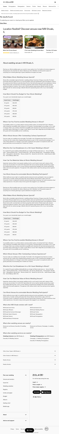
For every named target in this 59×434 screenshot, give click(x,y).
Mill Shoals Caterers (8, 316)
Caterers (28, 6)
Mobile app (6, 406)
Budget (5, 396)
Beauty (39, 6)
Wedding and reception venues (16, 10)
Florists (34, 6)
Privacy (12, 429)
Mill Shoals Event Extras (8, 307)
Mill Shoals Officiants (8, 309)
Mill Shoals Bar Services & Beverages (12, 312)
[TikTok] (41, 397)
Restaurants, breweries (46, 10)
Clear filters (3, 23)
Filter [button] (29, 430)
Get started (36, 392)
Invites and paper (7, 393)
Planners (45, 6)
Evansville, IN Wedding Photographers (39, 340)
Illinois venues (27, 10)
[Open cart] (55, 2)
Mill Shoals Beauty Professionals (10, 318)
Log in (35, 382)
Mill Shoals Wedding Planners (37, 309)
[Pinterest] (35, 397)
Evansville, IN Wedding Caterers (11, 338)
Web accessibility (39, 429)
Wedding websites (8, 386)
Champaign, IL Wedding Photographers (39, 338)
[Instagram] (39, 397)
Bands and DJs (52, 6)
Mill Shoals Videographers (36, 314)
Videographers (21, 6)
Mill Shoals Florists (34, 312)
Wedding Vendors (4, 10)
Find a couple (37, 384)
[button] (21, 36)
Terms (17, 429)
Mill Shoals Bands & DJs (35, 307)
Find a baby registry (39, 387)
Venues (5, 6)
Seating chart (6, 403)
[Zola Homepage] (10, 2)
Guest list (5, 382)
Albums (5, 399)
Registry (5, 389)
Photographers (12, 6)
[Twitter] (37, 397)
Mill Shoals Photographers (36, 316)
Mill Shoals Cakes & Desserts (10, 314)
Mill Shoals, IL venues (36, 10)
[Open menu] (4, 2)
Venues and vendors (8, 379)
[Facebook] (33, 397)
